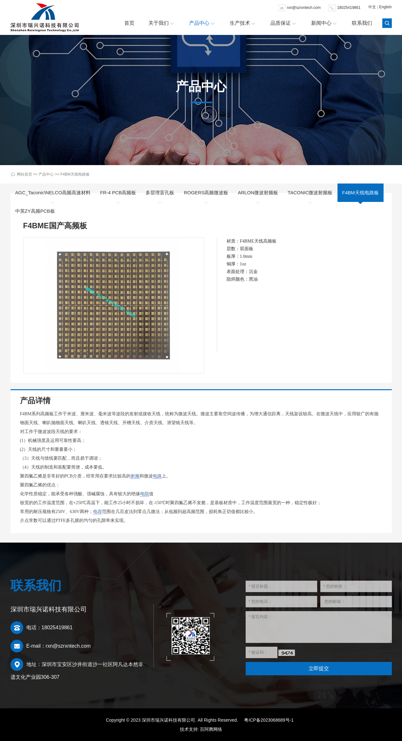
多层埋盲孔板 (160, 192)
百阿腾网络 (211, 729)
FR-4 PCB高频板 (118, 192)
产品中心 (199, 23)
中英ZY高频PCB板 (35, 211)
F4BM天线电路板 (75, 174)
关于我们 (158, 23)
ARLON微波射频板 (258, 192)
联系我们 (362, 23)
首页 (129, 23)
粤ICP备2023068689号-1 (269, 720)
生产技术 (240, 23)
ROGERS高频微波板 (206, 192)
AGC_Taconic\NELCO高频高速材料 (53, 192)
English (385, 7)
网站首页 (24, 174)
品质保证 (280, 23)
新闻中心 (321, 23)
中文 (372, 7)
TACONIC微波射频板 (310, 192)
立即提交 (319, 668)
